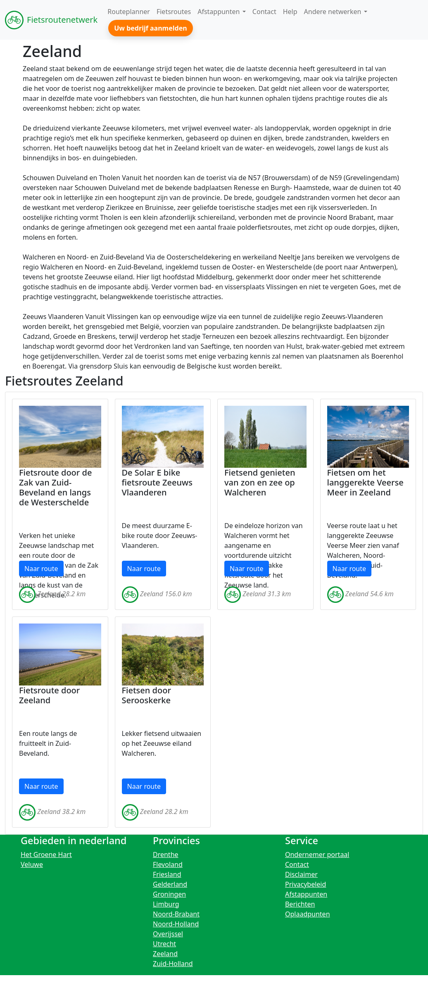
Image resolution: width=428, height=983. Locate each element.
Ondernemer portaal (317, 854)
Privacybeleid (305, 884)
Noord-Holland (176, 923)
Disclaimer (301, 874)
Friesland (167, 874)
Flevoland (168, 864)
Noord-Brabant (176, 914)
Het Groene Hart (46, 854)
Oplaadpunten (307, 914)
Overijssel (168, 933)
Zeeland (165, 953)
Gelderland (170, 884)
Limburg (166, 904)
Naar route (41, 568)
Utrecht (164, 943)
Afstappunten (306, 894)
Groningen (169, 894)
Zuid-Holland (173, 963)
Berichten (300, 904)
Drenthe (165, 854)
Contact (297, 864)
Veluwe (32, 864)
